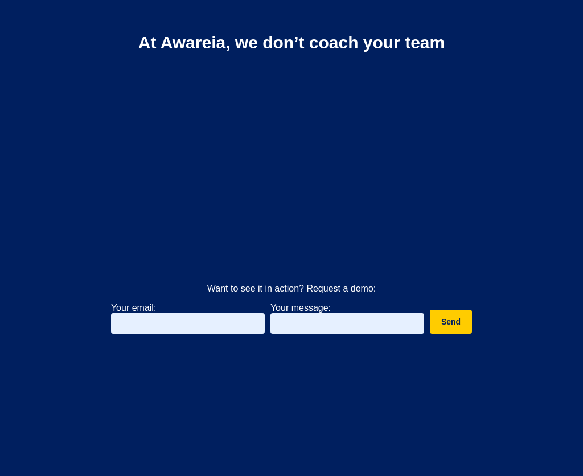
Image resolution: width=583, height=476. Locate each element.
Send (451, 323)
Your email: (133, 309)
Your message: (300, 308)
